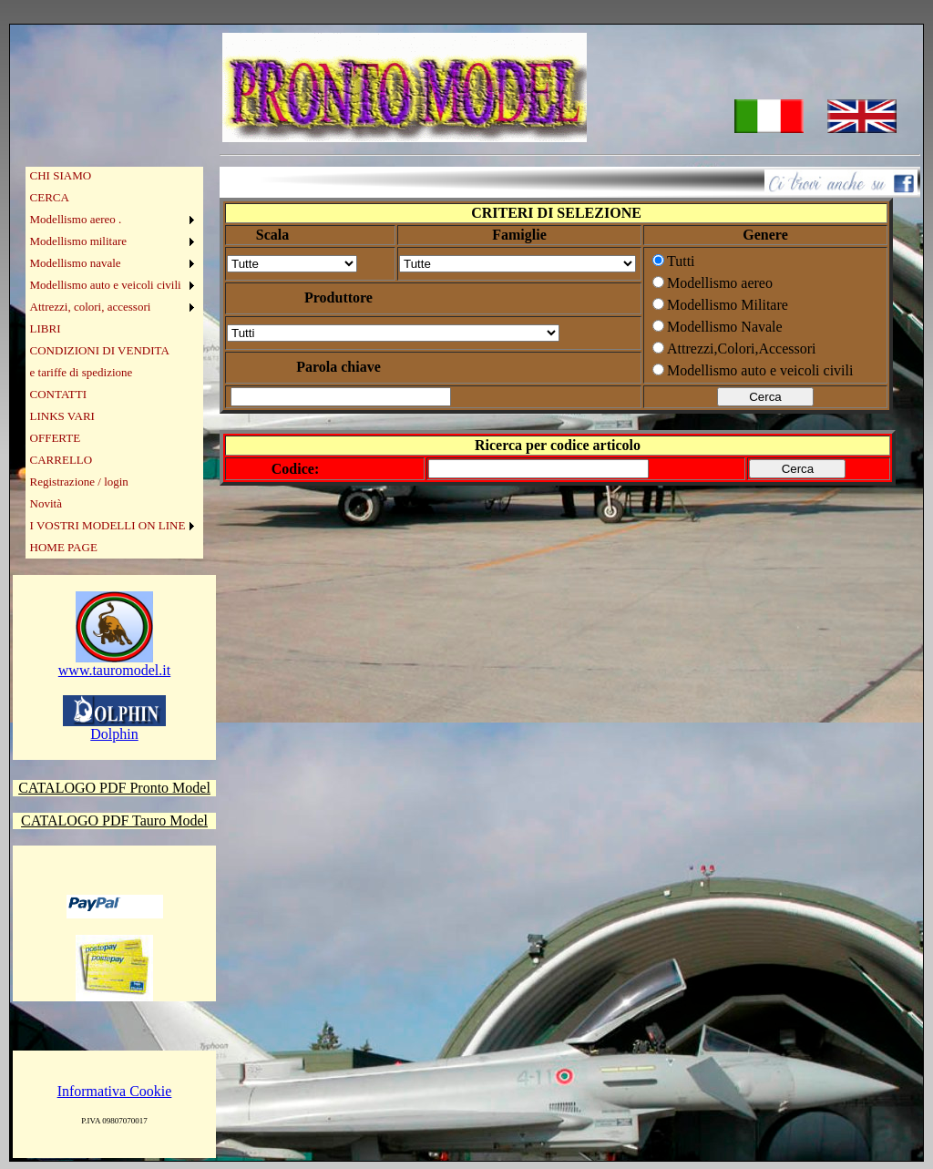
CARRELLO (61, 460)
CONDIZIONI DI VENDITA (99, 350)
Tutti (681, 261)
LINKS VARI (62, 416)
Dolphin (114, 727)
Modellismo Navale (725, 326)
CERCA (49, 197)
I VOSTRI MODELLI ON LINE (108, 525)
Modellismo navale (75, 263)
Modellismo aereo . (76, 219)
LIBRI (45, 328)
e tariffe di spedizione (81, 372)
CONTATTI (58, 394)
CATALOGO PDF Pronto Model (114, 787)
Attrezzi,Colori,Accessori (741, 348)
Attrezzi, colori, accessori (90, 306)
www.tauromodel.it (114, 664)
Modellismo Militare (727, 305)
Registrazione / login (79, 481)
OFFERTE (55, 438)
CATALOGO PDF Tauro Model (114, 820)
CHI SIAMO (61, 175)
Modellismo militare (79, 241)
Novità (46, 503)
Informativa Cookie (114, 1091)
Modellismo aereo (720, 283)
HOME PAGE (63, 547)
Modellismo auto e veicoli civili (105, 285)
